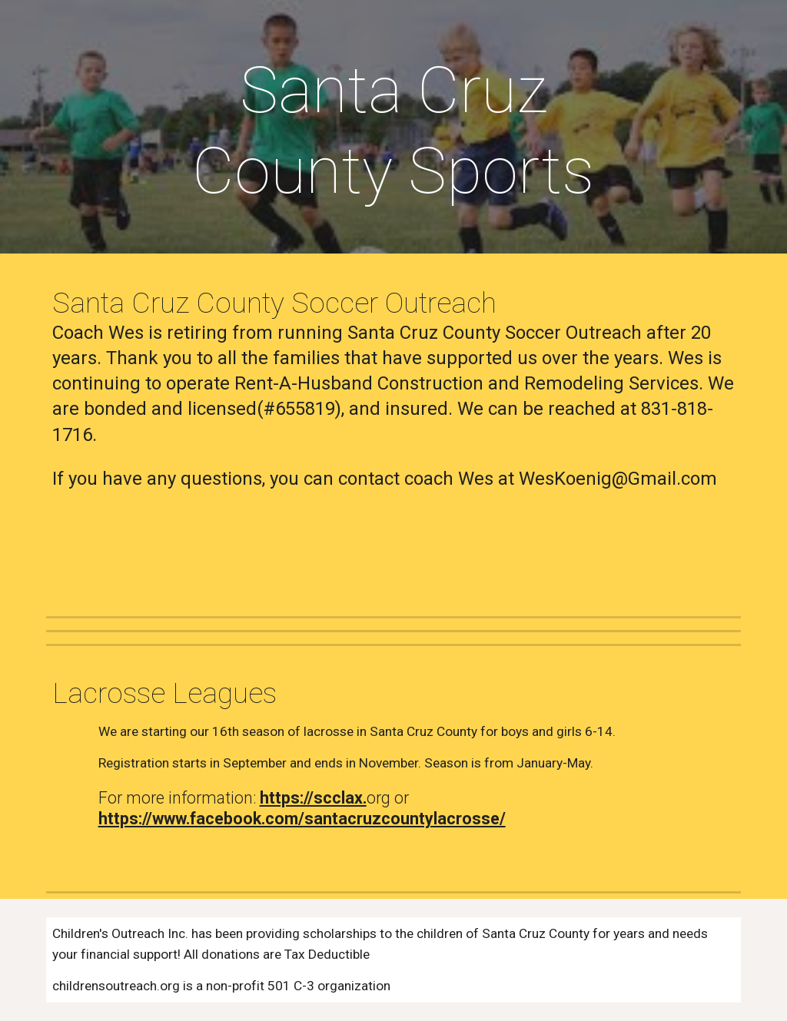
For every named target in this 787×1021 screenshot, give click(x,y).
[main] (393, 130)
